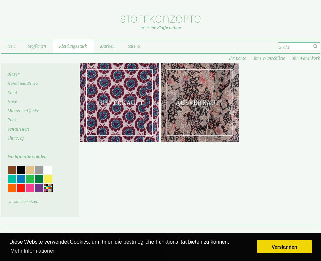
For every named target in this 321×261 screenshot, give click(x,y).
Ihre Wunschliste (269, 58)
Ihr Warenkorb (306, 58)
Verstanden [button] (284, 247)
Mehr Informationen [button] (33, 250)
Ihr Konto (237, 58)
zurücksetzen (26, 201)
